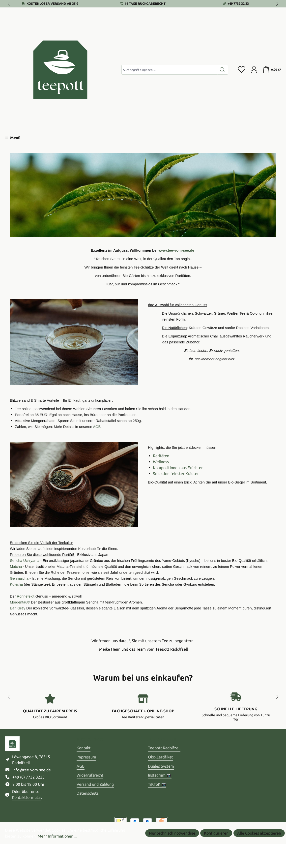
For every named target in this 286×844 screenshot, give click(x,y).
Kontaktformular (26, 797)
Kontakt (83, 748)
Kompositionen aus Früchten (178, 467)
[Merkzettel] (241, 70)
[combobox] (169, 70)
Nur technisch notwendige (172, 833)
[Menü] (12, 137)
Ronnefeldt (25, 596)
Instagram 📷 (160, 775)
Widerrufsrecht (90, 775)
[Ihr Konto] (253, 70)
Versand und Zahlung (95, 784)
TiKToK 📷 (157, 784)
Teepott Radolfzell (164, 748)
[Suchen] (222, 70)
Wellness (161, 461)
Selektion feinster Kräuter (176, 473)
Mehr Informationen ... (57, 836)
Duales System (161, 766)
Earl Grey (17, 608)
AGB (81, 766)
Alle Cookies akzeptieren (259, 833)
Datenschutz (88, 793)
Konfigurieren (216, 833)
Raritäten (161, 455)
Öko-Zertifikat (160, 757)
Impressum (86, 757)
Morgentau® (20, 602)
